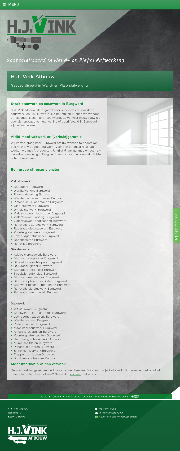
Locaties (88, 397)
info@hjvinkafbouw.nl (111, 413)
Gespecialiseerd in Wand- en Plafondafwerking (65, 60)
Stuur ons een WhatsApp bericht (118, 417)
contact (75, 374)
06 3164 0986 (107, 409)
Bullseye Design (121, 397)
